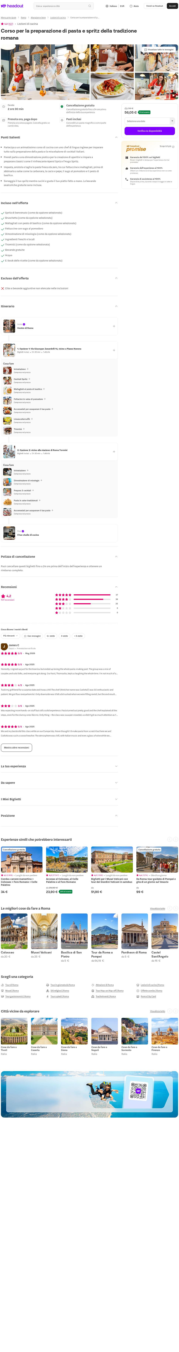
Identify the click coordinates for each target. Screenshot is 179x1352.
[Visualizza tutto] (157, 908)
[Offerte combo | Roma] (149, 990)
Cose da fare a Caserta (39, 1049)
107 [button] (10, 23)
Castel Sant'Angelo (160, 954)
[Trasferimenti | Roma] (103, 996)
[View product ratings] (7, 23)
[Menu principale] (8, 17)
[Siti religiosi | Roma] (57, 990)
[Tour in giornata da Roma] (60, 985)
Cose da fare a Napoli (99, 1049)
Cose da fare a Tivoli (9, 1049)
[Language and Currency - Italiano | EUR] (115, 6)
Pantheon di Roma (134, 952)
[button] (154, 6)
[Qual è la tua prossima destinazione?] (64, 6)
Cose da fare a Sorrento (129, 1049)
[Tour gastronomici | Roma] (15, 996)
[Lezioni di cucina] (58, 17)
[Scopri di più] (167, 146)
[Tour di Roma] (9, 985)
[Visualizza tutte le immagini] (159, 50)
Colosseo (7, 952)
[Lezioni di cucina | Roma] (150, 985)
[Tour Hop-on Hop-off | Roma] (107, 990)
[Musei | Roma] (10, 990)
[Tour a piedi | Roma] (57, 996)
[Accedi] (172, 6)
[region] (22, 860)
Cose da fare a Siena (69, 1049)
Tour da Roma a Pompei (102, 954)
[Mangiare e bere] (38, 17)
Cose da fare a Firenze (159, 1049)
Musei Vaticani (41, 952)
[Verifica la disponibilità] (150, 131)
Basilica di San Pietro (71, 954)
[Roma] (23, 17)
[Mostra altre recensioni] (16, 748)
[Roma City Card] (146, 996)
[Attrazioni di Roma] (102, 985)
